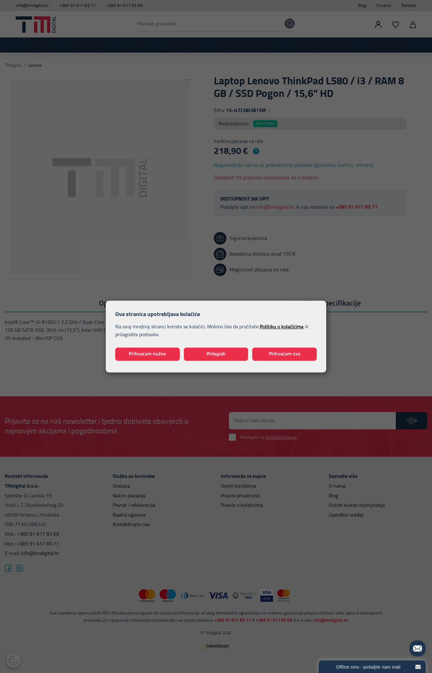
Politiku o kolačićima (282, 326)
